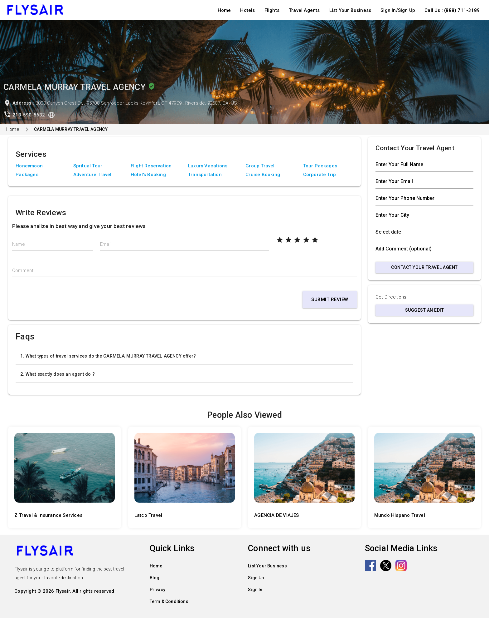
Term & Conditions (169, 601)
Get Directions (391, 297)
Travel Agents (304, 10)
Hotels (247, 10)
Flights (271, 10)
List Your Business (350, 10)
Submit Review (329, 299)
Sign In (255, 589)
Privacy (157, 589)
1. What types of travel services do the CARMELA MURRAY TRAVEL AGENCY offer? (108, 355)
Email (105, 244)
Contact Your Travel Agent (424, 267)
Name (18, 244)
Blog (155, 577)
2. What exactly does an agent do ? (57, 374)
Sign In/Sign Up (397, 10)
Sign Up (256, 577)
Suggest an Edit (424, 310)
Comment (22, 270)
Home (224, 10)
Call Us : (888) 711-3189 (452, 10)
